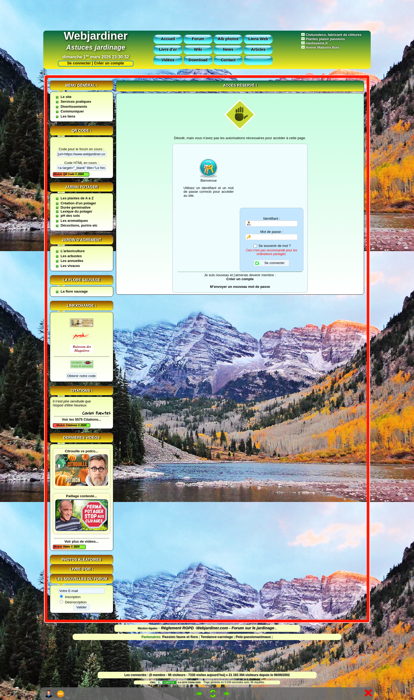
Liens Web (258, 38)
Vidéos (168, 60)
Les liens (68, 116)
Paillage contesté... (81, 496)
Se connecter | (79, 63)
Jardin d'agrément (81, 240)
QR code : (81, 130)
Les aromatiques (74, 221)
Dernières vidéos (81, 437)
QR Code (69, 174)
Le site (66, 97)
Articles (258, 49)
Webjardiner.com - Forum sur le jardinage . (236, 628)
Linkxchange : (81, 305)
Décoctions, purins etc (79, 225)
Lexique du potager (76, 211)
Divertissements (74, 107)
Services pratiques (76, 102)
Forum (198, 38)
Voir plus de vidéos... (81, 541)
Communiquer (72, 111)
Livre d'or (168, 49)
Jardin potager (81, 187)
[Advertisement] (207, 14)
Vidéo (67, 546)
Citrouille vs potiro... (81, 451)
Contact (228, 60)
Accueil (168, 38)
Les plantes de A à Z (77, 198)
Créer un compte (109, 63)
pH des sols (70, 216)
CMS (152, 682)
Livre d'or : (81, 569)
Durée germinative (76, 207)
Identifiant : (271, 218)
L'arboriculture (73, 251)
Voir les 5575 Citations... (81, 419)
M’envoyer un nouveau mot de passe (240, 287)
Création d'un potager (78, 203)
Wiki (198, 49)
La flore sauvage (81, 280)
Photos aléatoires (81, 559)
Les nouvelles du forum (81, 579)
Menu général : (81, 85)
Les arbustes (71, 256)
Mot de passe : (271, 232)
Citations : (81, 390)
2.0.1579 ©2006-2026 (178, 682)
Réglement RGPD (177, 628)
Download (198, 60)
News (228, 49)
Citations (72, 425)
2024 (80, 174)
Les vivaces (70, 266)
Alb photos (228, 38)
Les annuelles (72, 261)
